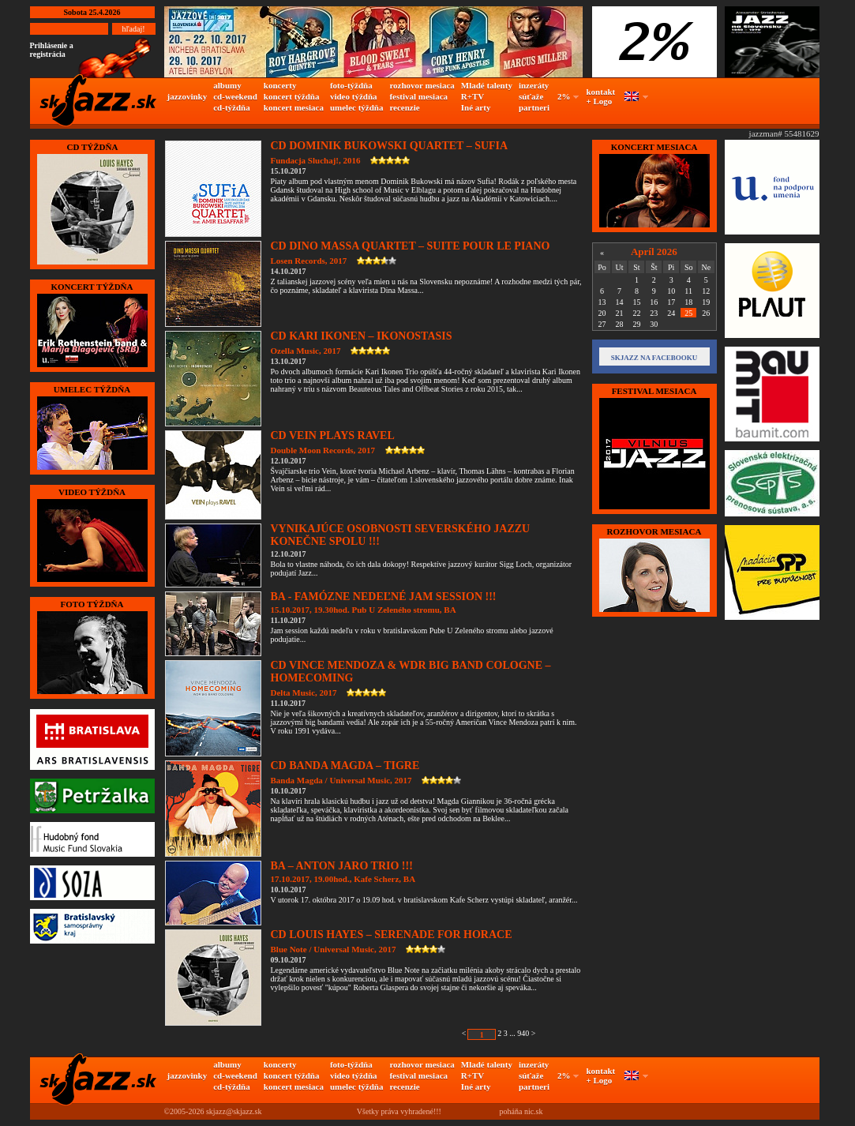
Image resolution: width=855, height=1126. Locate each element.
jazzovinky (187, 96)
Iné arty (476, 107)
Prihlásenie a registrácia (51, 49)
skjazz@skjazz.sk (234, 1111)
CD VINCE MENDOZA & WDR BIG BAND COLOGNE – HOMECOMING (411, 671)
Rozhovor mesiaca (654, 531)
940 (523, 1033)
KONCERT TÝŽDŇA (92, 286)
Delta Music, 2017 (304, 692)
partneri (534, 107)
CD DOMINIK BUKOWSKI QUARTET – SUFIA (389, 146)
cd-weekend (235, 96)
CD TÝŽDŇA (92, 147)
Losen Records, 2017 (309, 260)
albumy (227, 85)
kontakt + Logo (601, 96)
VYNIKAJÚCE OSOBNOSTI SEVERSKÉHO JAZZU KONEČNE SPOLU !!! (401, 535)
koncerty (280, 85)
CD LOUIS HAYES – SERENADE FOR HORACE (391, 934)
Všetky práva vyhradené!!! (399, 1111)
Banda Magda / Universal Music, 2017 (341, 780)
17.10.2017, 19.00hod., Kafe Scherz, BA (343, 879)
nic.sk (533, 1111)
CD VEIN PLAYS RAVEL (333, 435)
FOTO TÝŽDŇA (92, 604)
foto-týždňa (351, 85)
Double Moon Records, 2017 (323, 450)
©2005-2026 (184, 1111)
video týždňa (353, 96)
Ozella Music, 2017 (306, 350)
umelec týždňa (357, 107)
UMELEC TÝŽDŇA (92, 389)
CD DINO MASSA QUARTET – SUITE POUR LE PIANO (410, 246)
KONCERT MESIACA (654, 147)
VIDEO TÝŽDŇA (92, 492)
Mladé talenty (486, 85)
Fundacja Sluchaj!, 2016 (316, 160)
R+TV (473, 96)
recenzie (404, 107)
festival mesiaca (418, 96)
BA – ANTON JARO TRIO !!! (342, 866)
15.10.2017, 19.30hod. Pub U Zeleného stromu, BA (363, 609)
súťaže (531, 96)
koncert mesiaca (294, 107)
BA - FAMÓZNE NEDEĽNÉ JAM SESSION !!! (384, 596)
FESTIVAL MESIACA (654, 391)
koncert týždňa (292, 96)
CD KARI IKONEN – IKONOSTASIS (361, 336)
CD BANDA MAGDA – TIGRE (345, 765)
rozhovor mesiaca (421, 85)
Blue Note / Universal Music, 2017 (333, 949)
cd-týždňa (231, 107)
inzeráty (534, 85)
